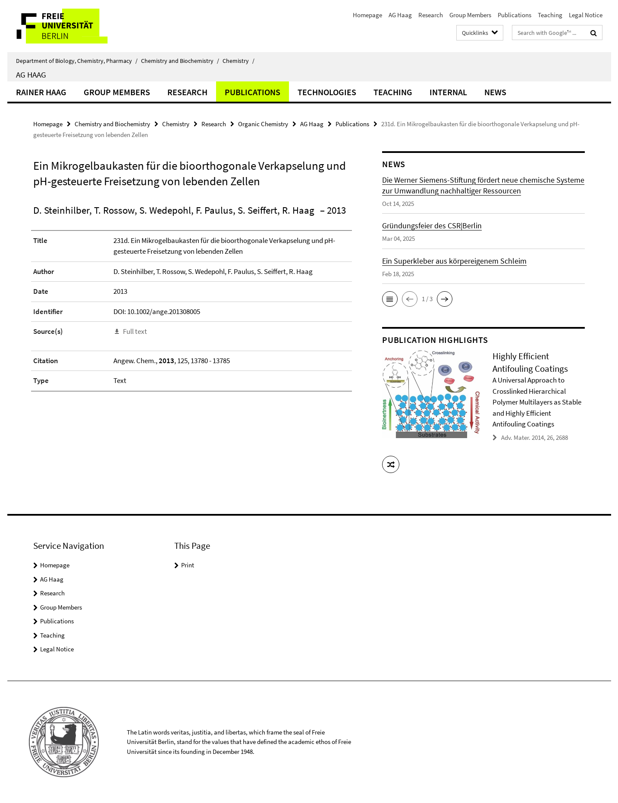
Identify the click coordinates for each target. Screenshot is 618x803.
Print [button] (187, 565)
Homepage (367, 15)
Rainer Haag (41, 92)
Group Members (470, 15)
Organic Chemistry (263, 124)
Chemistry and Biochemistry (180, 61)
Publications (514, 15)
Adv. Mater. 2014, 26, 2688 (534, 437)
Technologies (327, 92)
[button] (390, 299)
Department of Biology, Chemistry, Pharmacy (77, 61)
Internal (448, 92)
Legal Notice (585, 15)
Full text (135, 331)
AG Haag (400, 15)
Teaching (550, 15)
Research (430, 15)
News (495, 92)
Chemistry (238, 61)
